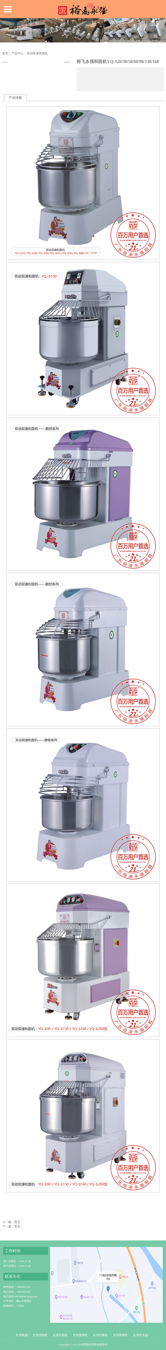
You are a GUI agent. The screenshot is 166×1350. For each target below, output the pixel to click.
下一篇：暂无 (11, 1226)
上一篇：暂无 (11, 1222)
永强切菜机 (100, 1335)
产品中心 (17, 53)
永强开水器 (140, 1335)
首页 (5, 53)
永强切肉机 (40, 1335)
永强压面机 (60, 1335)
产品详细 (15, 97)
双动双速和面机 (37, 53)
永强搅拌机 (80, 1335)
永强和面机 (120, 1335)
